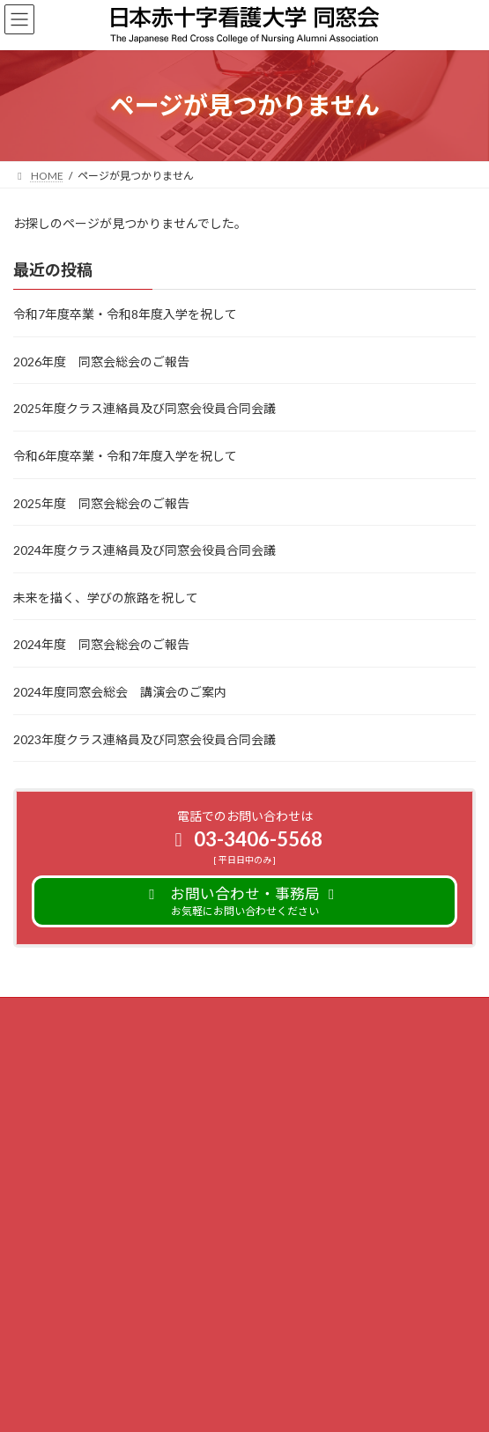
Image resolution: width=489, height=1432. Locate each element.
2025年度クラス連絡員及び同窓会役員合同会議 (144, 408)
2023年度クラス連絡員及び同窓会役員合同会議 (144, 738)
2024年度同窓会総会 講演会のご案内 (119, 691)
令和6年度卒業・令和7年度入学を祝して (125, 455)
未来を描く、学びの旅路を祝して (105, 597)
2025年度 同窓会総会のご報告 (101, 502)
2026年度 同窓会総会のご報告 (101, 361)
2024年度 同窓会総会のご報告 (101, 644)
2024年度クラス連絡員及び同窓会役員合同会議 (144, 550)
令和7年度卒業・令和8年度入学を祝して (125, 313)
